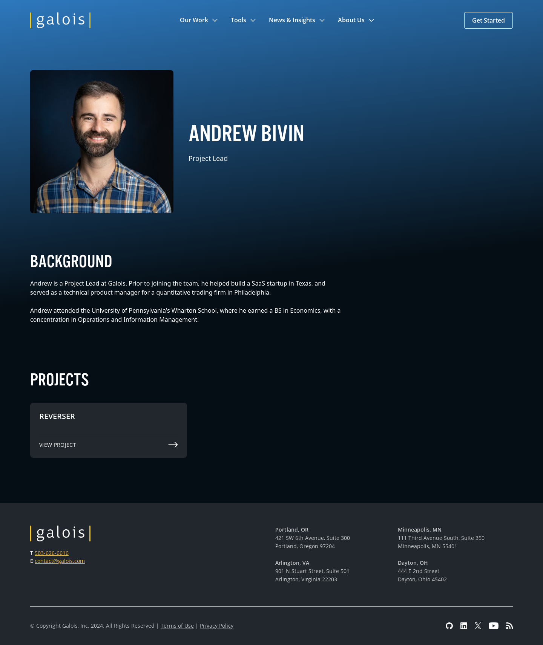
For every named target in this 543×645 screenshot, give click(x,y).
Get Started (488, 20)
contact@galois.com (60, 560)
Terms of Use (177, 625)
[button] (199, 20)
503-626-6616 (52, 552)
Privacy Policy (216, 625)
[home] (60, 20)
